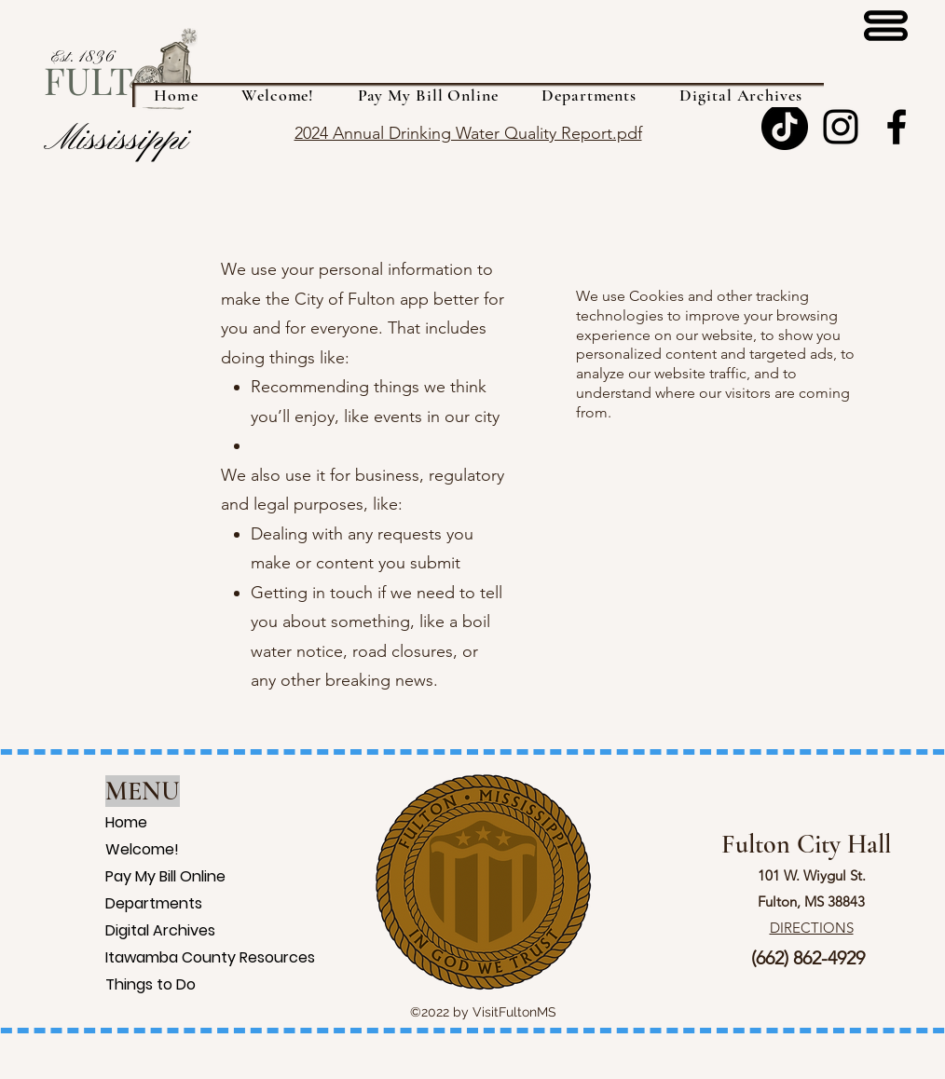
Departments (129, 903)
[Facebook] (896, 126)
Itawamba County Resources (129, 957)
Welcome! (129, 849)
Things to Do (129, 984)
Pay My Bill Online (129, 876)
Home (126, 822)
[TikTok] (784, 126)
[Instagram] (840, 126)
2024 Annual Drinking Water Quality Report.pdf (468, 133)
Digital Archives (129, 930)
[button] (589, 95)
